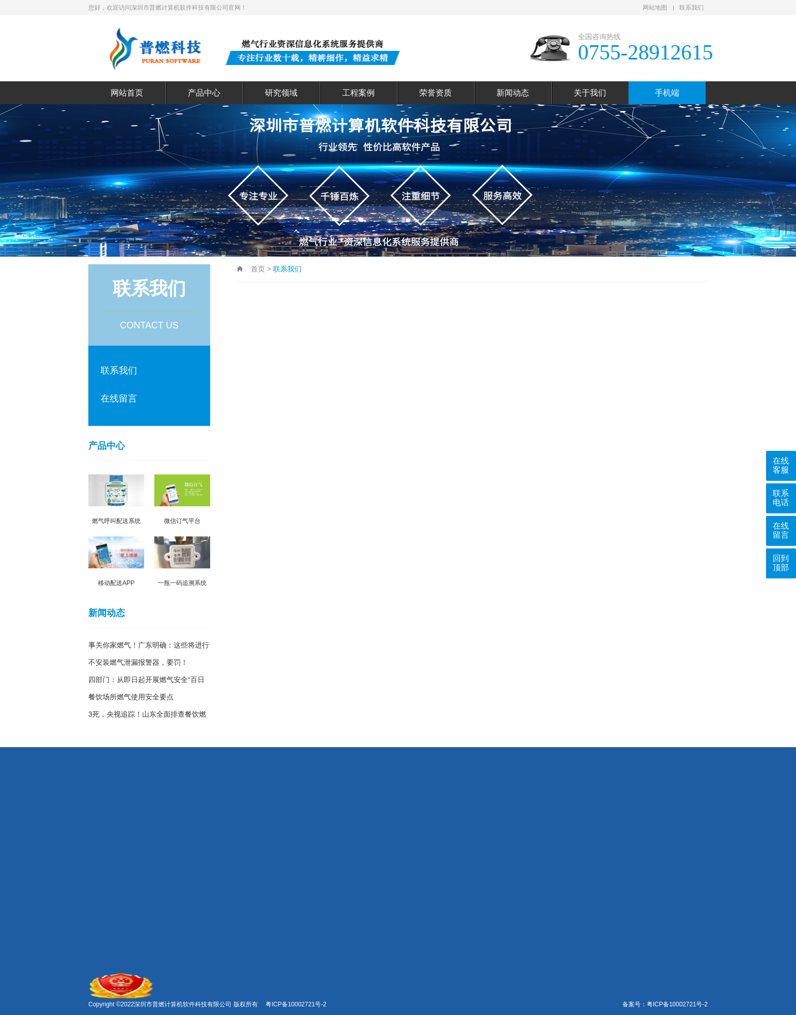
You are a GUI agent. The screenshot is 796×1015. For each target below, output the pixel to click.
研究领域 (281, 92)
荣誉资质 (435, 92)
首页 (258, 269)
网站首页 (127, 92)
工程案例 (358, 92)
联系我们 (691, 7)
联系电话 (781, 498)
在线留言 (119, 398)
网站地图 (655, 7)
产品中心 (204, 92)
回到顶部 (781, 563)
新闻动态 (512, 92)
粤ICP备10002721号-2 (677, 1004)
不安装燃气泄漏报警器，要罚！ (138, 662)
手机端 (667, 92)
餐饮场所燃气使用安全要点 (131, 697)
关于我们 (590, 92)
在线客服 (781, 465)
